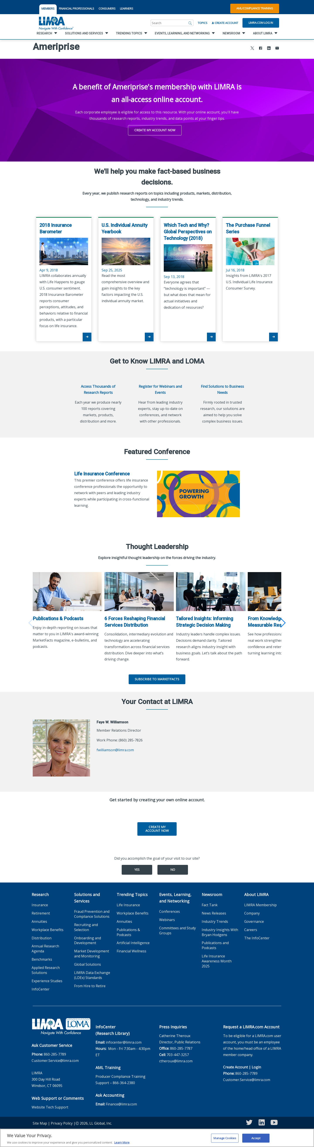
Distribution (41, 936)
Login (256, 1065)
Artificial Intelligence (133, 941)
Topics (202, 23)
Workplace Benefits (47, 928)
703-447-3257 (178, 1053)
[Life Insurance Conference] (198, 493)
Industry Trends (215, 919)
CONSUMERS (107, 8)
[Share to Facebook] (260, 48)
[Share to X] (252, 48)
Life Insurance (128, 903)
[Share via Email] (277, 48)
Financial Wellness (131, 949)
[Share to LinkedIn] (269, 48)
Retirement (41, 911)
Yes (137, 868)
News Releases (214, 911)
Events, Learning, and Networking (175, 896)
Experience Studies (47, 979)
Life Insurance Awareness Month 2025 (217, 959)
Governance (254, 919)
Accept (255, 1140)
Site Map (40, 1121)
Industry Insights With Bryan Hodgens (220, 930)
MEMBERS (48, 8)
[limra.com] (56, 23)
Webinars (167, 918)
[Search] (190, 23)
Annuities (39, 919)
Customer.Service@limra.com (55, 1058)
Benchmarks (42, 957)
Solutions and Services (87, 896)
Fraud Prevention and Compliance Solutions (91, 912)
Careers (250, 928)
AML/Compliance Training (254, 8)
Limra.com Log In (261, 23)
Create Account (225, 23)
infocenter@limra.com (124, 1040)
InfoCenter (40, 987)
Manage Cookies (224, 1140)
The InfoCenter (257, 936)
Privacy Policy (62, 1121)
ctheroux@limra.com (176, 1059)
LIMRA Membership (260, 903)
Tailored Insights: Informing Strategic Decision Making (207, 620)
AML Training (108, 1065)
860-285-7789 (55, 1052)
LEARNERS (126, 8)
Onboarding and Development (87, 939)
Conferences (169, 909)
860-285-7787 (181, 1046)
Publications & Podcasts (58, 617)
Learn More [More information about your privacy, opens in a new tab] (122, 1144)
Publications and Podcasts (215, 943)
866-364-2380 (124, 1081)
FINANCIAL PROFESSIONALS (76, 8)
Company (252, 911)
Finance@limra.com (121, 1102)
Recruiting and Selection (86, 925)
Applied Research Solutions (46, 968)
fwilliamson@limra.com (115, 748)
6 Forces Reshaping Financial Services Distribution (136, 620)
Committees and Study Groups (177, 929)
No (172, 868)
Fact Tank (210, 903)
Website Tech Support (50, 1105)
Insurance (40, 903)
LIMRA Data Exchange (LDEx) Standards (92, 973)
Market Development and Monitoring (91, 952)
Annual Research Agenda (45, 947)
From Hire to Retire (90, 984)
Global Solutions (87, 962)
